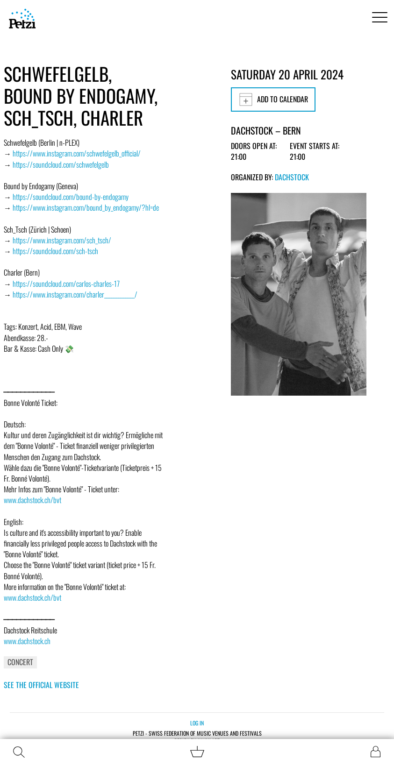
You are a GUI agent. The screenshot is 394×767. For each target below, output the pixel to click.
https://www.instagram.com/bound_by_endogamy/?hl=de (86, 207)
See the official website (41, 684)
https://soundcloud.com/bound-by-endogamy (71, 196)
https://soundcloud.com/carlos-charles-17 (66, 283)
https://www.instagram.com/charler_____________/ (75, 294)
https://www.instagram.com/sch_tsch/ (62, 240)
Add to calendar (273, 99)
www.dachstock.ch (27, 640)
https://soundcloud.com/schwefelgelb (61, 164)
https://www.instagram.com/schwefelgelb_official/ (77, 153)
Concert (20, 662)
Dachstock (292, 177)
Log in (197, 723)
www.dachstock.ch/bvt (32, 499)
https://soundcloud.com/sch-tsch (55, 250)
